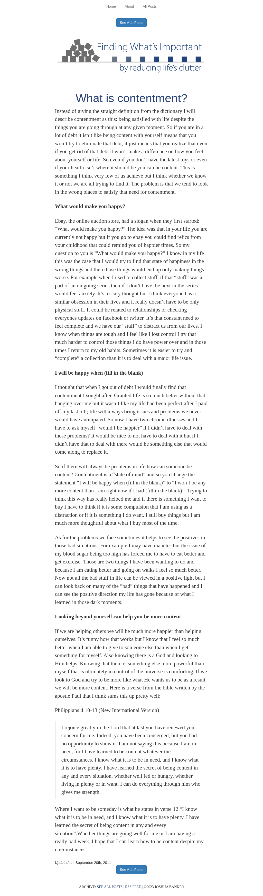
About (129, 6)
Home (111, 6)
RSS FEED (133, 887)
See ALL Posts (131, 23)
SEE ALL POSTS (110, 887)
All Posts (150, 6)
